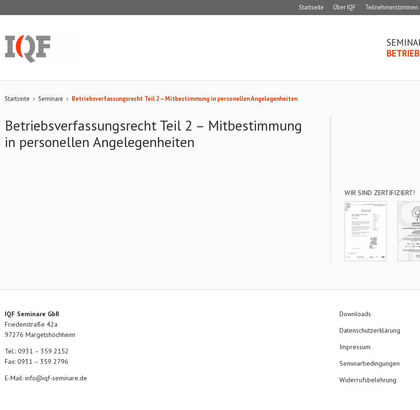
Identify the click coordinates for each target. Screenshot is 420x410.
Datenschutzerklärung (369, 330)
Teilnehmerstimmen (391, 7)
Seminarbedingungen (369, 363)
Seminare (50, 99)
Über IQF (344, 7)
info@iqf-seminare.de (56, 378)
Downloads (355, 314)
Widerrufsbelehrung (367, 380)
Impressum (355, 347)
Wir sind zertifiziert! (380, 193)
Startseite (311, 7)
